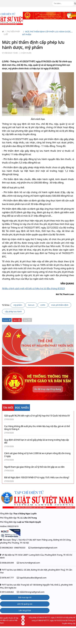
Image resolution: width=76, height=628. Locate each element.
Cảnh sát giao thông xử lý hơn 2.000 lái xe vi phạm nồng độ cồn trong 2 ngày (37, 455)
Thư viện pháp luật (12, 32)
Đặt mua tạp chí (24, 597)
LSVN (42, 305)
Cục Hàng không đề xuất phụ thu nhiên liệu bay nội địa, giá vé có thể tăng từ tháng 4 (37, 428)
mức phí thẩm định (59, 305)
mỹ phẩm (17, 305)
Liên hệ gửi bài (25, 610)
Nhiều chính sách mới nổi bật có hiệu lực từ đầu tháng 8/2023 (33, 288)
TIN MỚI (8, 407)
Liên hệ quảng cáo (24, 604)
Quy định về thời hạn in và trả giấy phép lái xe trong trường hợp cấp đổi (36, 441)
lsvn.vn (31, 305)
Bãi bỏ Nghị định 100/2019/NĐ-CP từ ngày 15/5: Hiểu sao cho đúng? (36, 477)
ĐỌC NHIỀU (22, 407)
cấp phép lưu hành (13, 311)
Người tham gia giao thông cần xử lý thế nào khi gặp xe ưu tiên (34, 466)
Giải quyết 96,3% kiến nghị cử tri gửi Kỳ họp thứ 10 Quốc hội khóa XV (37, 415)
